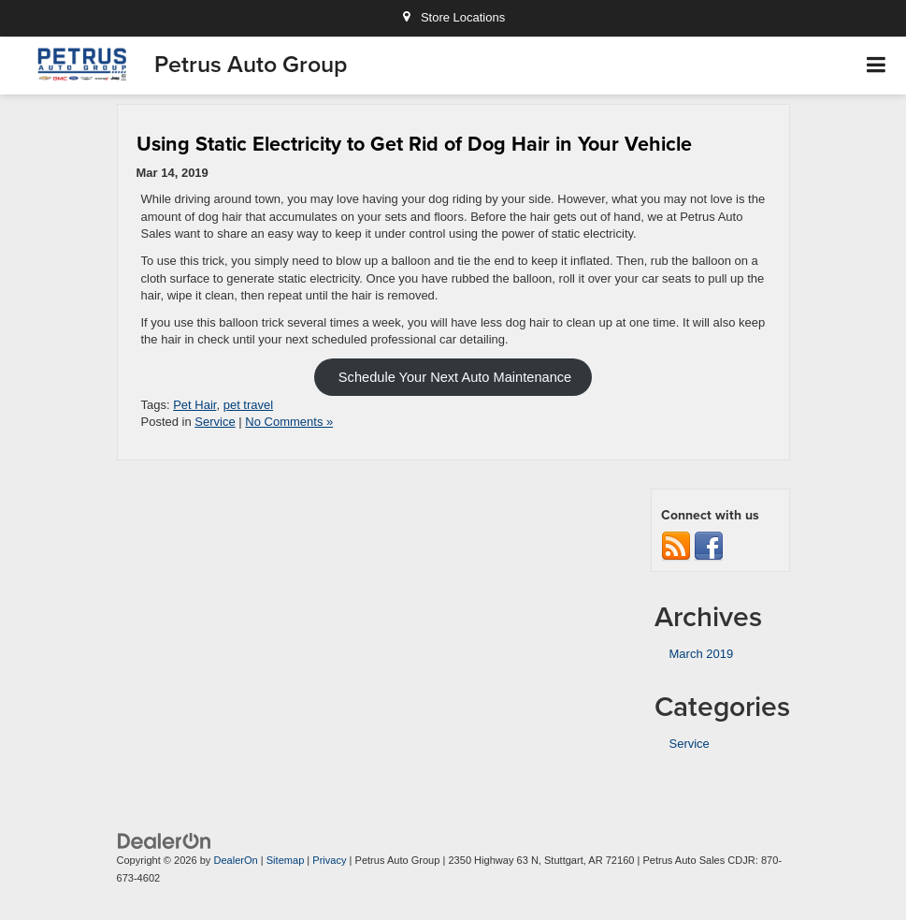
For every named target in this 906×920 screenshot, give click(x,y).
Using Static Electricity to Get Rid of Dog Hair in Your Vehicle (414, 143)
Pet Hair (194, 405)
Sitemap (285, 860)
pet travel (248, 405)
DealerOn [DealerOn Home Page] (235, 860)
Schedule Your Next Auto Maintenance (453, 377)
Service (214, 422)
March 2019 (701, 654)
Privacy (329, 860)
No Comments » (289, 422)
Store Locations (453, 17)
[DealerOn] (164, 841)
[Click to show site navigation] (876, 66)
